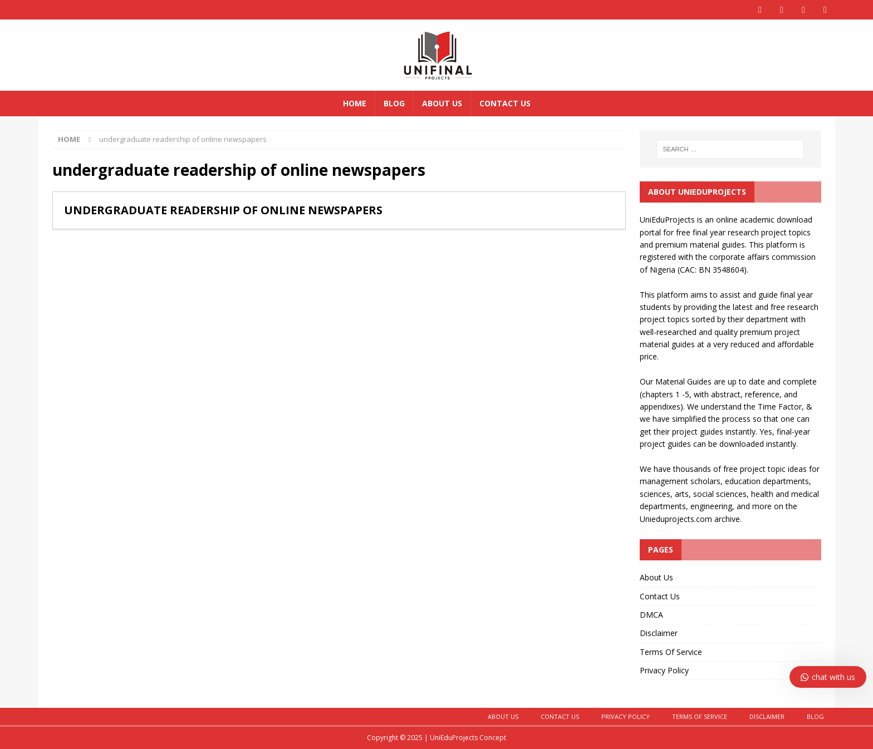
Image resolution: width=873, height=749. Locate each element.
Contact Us (505, 103)
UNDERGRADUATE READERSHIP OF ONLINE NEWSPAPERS (223, 210)
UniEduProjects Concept (468, 737)
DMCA (651, 614)
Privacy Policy (664, 670)
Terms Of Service (671, 652)
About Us (442, 103)
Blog (394, 103)
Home (354, 103)
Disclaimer (659, 633)
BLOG (815, 716)
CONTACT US (560, 716)
